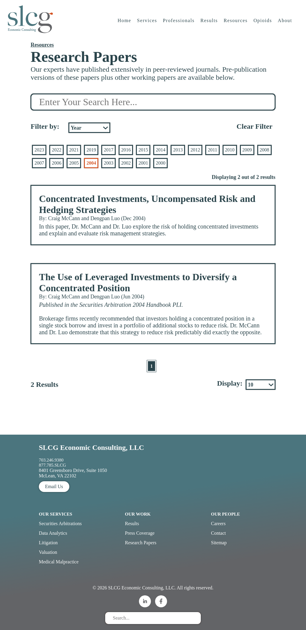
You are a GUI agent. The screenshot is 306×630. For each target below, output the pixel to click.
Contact (218, 533)
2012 (195, 149)
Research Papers (140, 542)
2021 (74, 149)
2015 (143, 149)
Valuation (48, 552)
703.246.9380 (51, 460)
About (285, 22)
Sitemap (219, 542)
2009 (247, 149)
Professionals (179, 22)
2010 (230, 149)
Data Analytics (53, 533)
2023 (39, 149)
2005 (74, 162)
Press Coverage (139, 533)
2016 (126, 149)
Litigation (48, 542)
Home (124, 22)
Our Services (55, 514)
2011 (212, 149)
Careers (218, 523)
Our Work (138, 514)
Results (209, 22)
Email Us (54, 486)
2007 (39, 162)
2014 (160, 149)
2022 (56, 149)
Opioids (263, 22)
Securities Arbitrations (60, 523)
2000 (160, 162)
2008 (264, 149)
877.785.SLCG (52, 465)
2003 (108, 162)
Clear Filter (254, 126)
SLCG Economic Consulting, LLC (91, 447)
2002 (126, 162)
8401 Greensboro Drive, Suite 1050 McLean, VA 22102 (73, 473)
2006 (56, 162)
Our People (225, 514)
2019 (91, 149)
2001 (143, 162)
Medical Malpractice (59, 561)
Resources (236, 22)
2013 (178, 149)
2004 (91, 162)
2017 (108, 149)
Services (147, 22)
